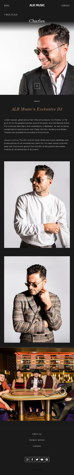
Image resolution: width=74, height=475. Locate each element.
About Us (36, 434)
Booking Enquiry (37, 58)
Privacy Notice (37, 440)
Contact (66, 5)
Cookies (37, 446)
